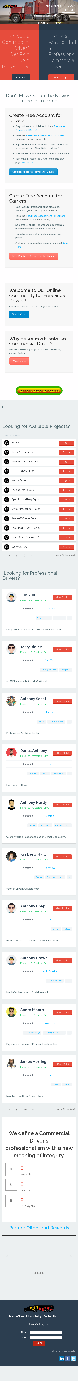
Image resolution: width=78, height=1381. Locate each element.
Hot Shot (16, 442)
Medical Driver (19, 480)
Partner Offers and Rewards (39, 1227)
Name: (24, 1332)
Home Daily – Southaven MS (26, 537)
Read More (27, 162)
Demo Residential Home (24, 452)
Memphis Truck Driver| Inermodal (28, 461)
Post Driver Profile (23, 79)
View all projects (65, 555)
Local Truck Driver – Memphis (27, 528)
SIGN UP (69, 10)
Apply (66, 443)
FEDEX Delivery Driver (23, 471)
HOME (37, 6)
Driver (34, 15)
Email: (25, 1337)
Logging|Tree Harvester (23, 490)
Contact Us (50, 1316)
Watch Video (19, 314)
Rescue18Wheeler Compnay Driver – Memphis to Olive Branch (43, 518)
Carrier (52, 15)
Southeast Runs (19, 546)
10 (25, 1109)
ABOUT (41, 23)
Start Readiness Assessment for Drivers (33, 172)
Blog (58, 23)
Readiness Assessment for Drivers (45, 135)
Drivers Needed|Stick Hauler (26, 509)
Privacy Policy (33, 1316)
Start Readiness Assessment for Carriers (33, 256)
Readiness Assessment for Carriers (45, 216)
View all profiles (65, 1109)
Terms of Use (16, 1316)
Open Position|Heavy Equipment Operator (33, 499)
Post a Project (61, 77)
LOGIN (72, 6)
